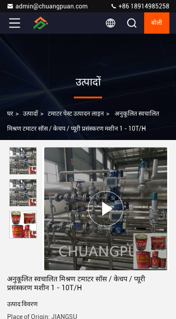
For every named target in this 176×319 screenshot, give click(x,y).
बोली (156, 23)
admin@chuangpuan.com (47, 6)
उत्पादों (30, 113)
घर (10, 113)
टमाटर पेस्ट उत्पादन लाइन (76, 113)
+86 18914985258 (139, 6)
